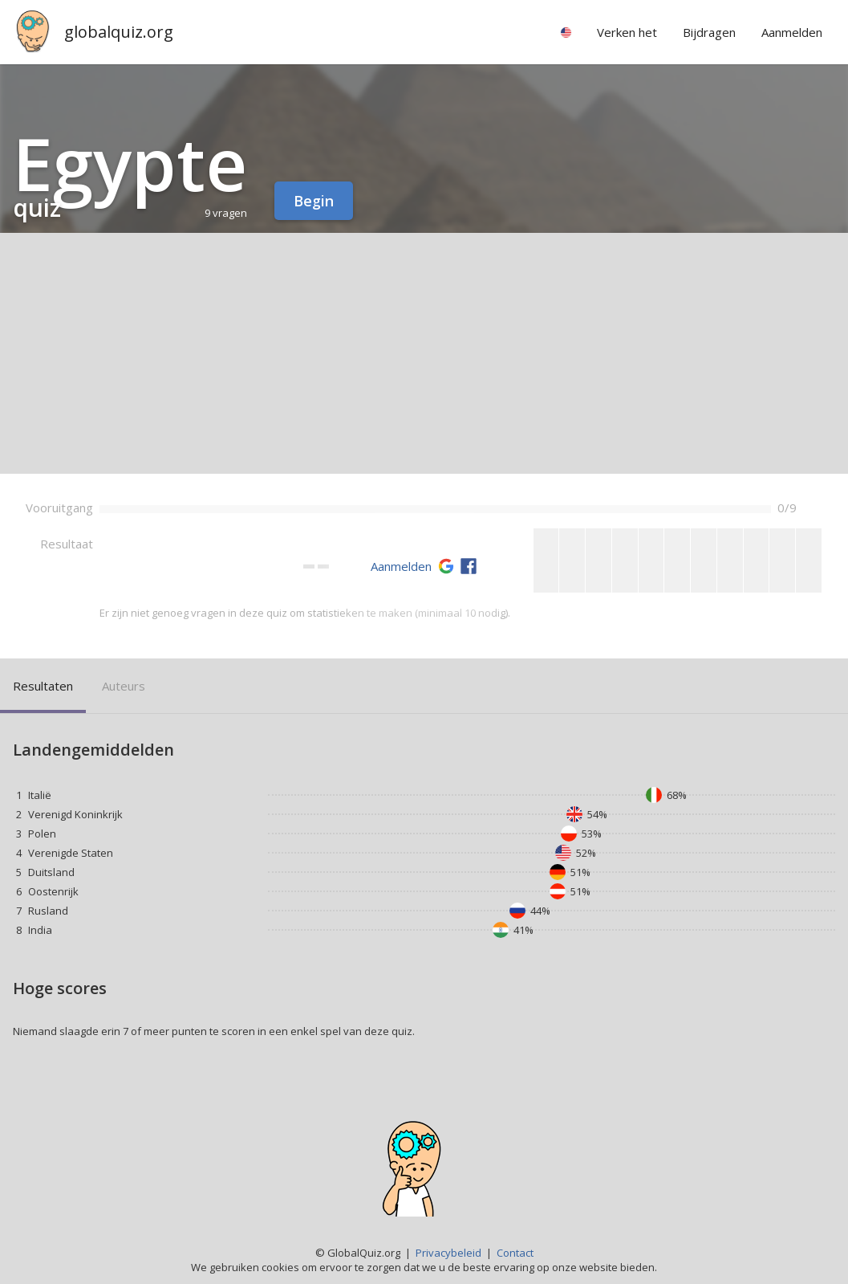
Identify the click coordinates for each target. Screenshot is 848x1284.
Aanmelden (401, 566)
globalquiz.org (118, 32)
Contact (515, 1252)
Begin (314, 200)
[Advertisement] (424, 353)
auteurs (123, 686)
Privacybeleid (448, 1252)
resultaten (43, 686)
